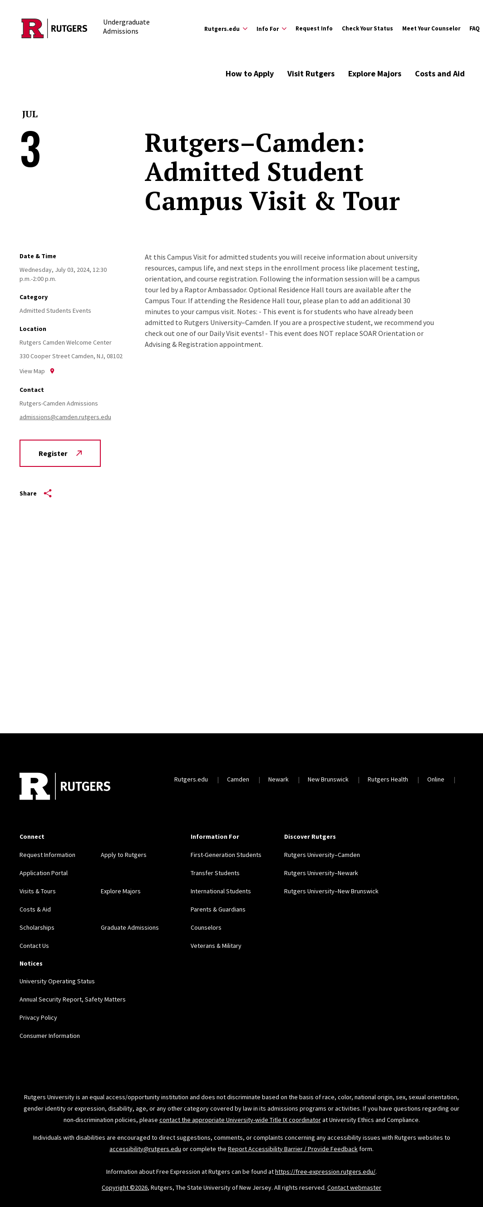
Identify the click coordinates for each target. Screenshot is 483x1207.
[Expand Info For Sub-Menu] (271, 29)
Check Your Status (367, 28)
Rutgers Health (388, 779)
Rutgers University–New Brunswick (331, 891)
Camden (238, 779)
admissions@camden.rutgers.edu (65, 417)
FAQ (474, 28)
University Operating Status (57, 981)
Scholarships (37, 927)
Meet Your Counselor (431, 28)
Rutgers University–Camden (322, 855)
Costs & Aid (35, 909)
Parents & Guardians (218, 909)
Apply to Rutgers (124, 855)
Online (435, 779)
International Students (221, 891)
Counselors (206, 927)
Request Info (314, 28)
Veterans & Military (216, 946)
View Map (37, 371)
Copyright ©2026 (125, 1187)
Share (36, 493)
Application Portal (44, 873)
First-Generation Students (226, 855)
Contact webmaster (354, 1187)
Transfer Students (215, 873)
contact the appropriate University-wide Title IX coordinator (240, 1120)
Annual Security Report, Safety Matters (73, 999)
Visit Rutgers (311, 73)
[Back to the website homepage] (54, 28)
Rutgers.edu (191, 779)
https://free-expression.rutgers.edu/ (325, 1171)
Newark (278, 779)
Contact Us (34, 946)
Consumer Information (50, 1036)
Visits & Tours (38, 891)
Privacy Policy (38, 1017)
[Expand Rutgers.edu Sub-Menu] (225, 29)
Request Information (47, 855)
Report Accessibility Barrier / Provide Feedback (293, 1149)
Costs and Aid (440, 73)
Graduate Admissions (130, 927)
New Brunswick (328, 779)
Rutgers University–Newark (321, 873)
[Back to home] (65, 787)
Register (60, 453)
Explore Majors (374, 73)
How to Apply (250, 73)
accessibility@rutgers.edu (145, 1149)
